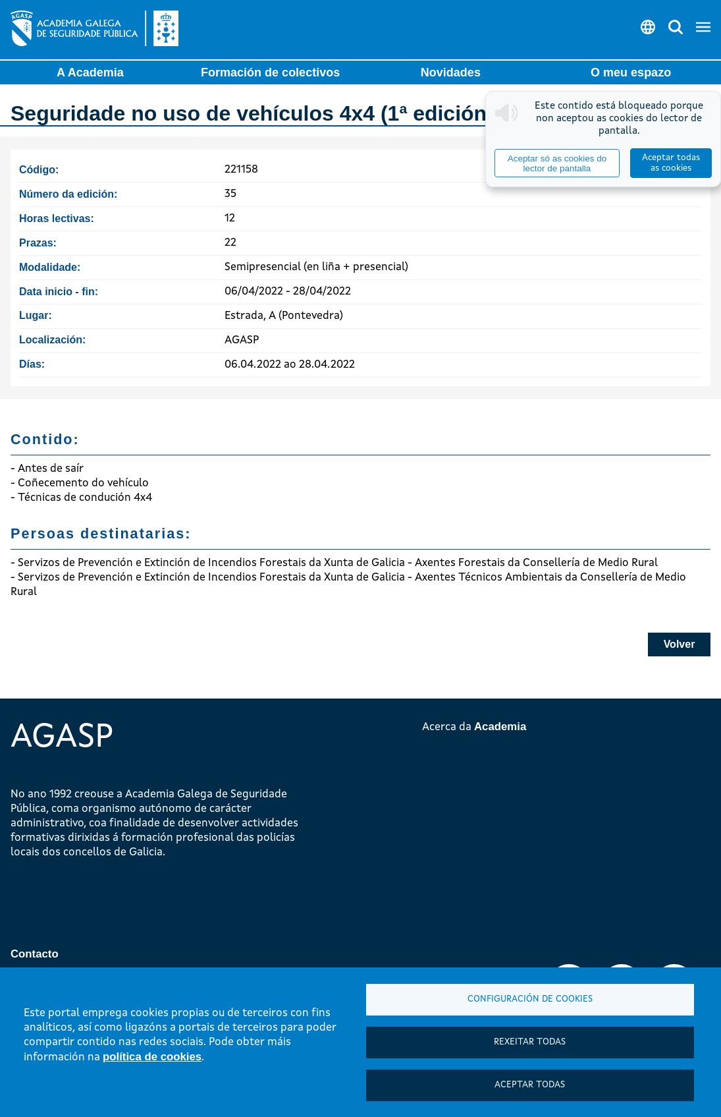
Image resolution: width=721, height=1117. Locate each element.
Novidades (451, 72)
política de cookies (152, 1056)
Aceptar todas (529, 1085)
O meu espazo (631, 72)
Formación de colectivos (270, 72)
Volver (679, 644)
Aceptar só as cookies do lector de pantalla (557, 163)
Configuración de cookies (530, 999)
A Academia (90, 72)
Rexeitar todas (530, 1042)
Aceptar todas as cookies (671, 163)
